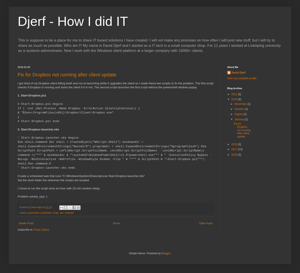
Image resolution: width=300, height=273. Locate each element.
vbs (61, 212)
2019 (234, 99)
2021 (234, 94)
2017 (234, 149)
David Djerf (239, 72)
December (241, 103)
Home (116, 223)
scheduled (45, 212)
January (239, 119)
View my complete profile (242, 78)
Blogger (165, 253)
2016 (234, 154)
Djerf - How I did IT (73, 21)
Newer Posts (26, 223)
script (55, 212)
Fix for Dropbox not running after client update (67, 74)
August (239, 114)
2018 (234, 144)
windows (69, 212)
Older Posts (206, 223)
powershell (33, 212)
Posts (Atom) (41, 229)
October (239, 109)
